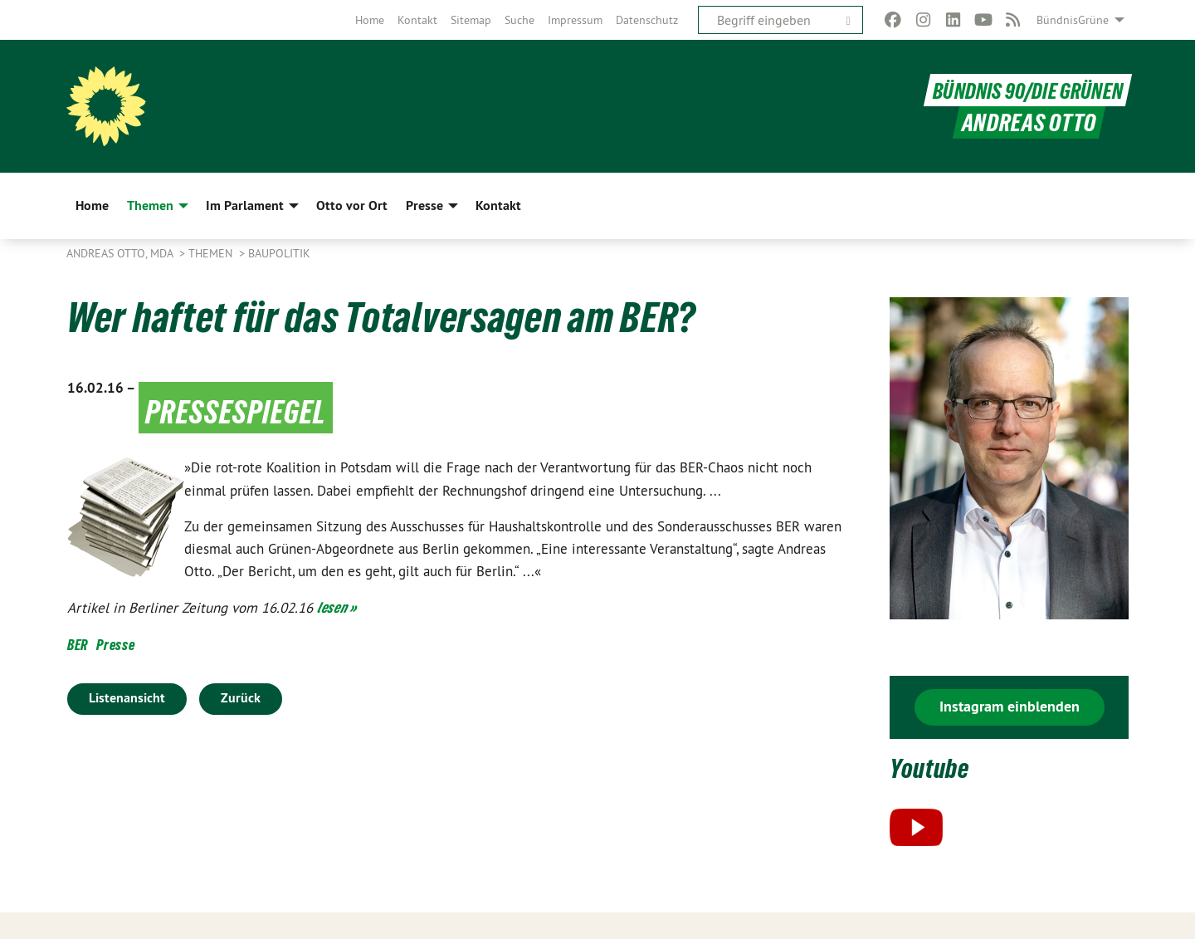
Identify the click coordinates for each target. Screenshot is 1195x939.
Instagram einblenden (1009, 706)
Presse (115, 644)
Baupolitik (279, 253)
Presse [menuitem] (424, 205)
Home (369, 19)
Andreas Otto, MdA (121, 253)
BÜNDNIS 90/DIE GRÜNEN (1020, 90)
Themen (212, 253)
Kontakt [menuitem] (498, 205)
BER (77, 644)
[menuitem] (369, 20)
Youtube (937, 767)
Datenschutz (647, 19)
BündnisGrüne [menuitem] (1072, 19)
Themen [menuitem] (150, 205)
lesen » (337, 607)
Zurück (241, 698)
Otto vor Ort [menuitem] (352, 205)
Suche (519, 19)
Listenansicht (127, 698)
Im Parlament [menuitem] (245, 205)
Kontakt (417, 19)
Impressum (575, 19)
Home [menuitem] (92, 205)
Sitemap (471, 19)
